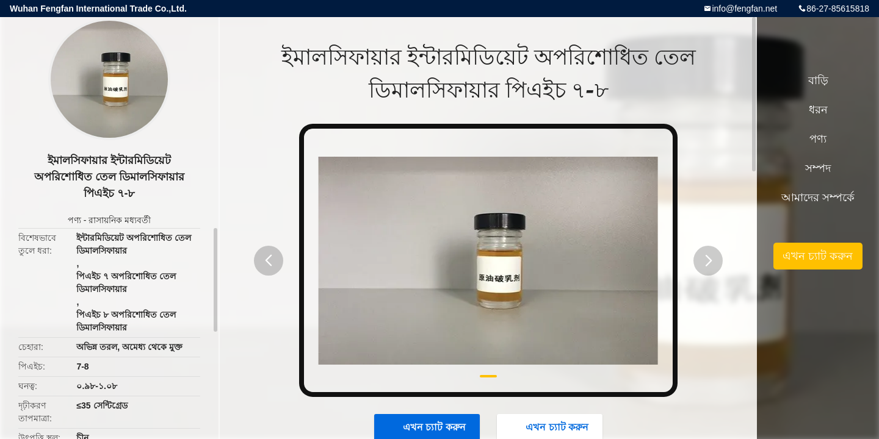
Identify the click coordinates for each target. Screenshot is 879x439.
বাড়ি (818, 80)
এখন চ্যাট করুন (818, 256)
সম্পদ (818, 168)
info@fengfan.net (744, 8)
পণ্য (74, 220)
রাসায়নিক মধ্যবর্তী (120, 220)
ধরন (818, 110)
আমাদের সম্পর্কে (818, 197)
